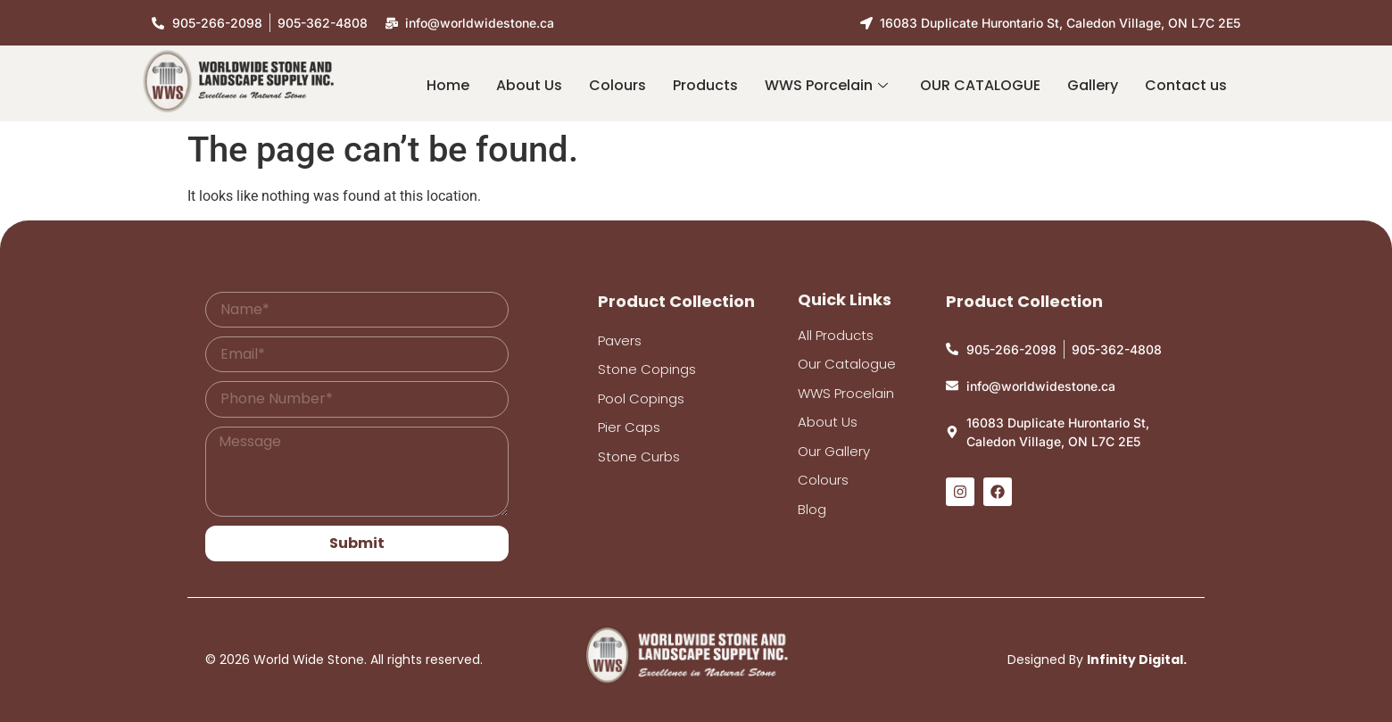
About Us (529, 85)
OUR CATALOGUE (980, 85)
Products (705, 85)
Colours (617, 85)
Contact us (1186, 85)
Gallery (1092, 85)
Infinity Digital (1135, 659)
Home (448, 85)
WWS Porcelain (826, 85)
